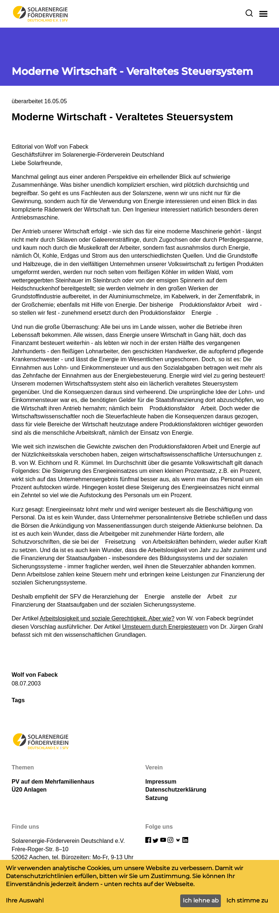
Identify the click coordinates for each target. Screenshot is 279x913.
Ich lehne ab (201, 900)
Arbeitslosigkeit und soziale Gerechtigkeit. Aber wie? (107, 618)
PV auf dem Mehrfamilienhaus (53, 782)
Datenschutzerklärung (175, 790)
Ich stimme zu (247, 900)
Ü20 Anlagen (29, 790)
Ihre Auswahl (25, 900)
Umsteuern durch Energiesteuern (165, 627)
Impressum (160, 782)
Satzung (156, 798)
